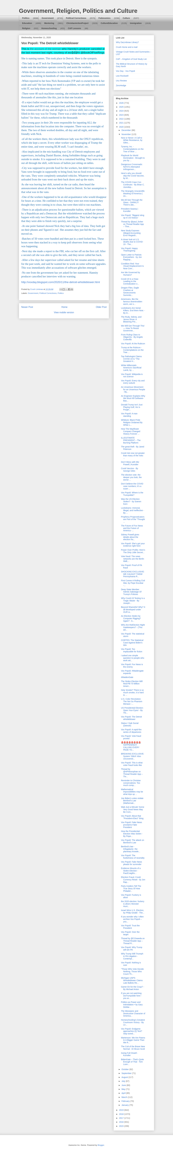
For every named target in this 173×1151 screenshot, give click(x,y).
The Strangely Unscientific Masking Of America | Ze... (133, 193)
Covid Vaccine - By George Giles (129, 469)
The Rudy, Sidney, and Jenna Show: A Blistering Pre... (131, 319)
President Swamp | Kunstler (129, 210)
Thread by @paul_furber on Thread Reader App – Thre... (132, 224)
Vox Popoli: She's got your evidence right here (133, 544)
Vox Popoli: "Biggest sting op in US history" (132, 216)
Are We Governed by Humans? (130, 273)
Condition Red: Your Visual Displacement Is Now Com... (132, 266)
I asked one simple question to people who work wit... (132, 658)
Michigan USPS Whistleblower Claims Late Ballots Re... (132, 980)
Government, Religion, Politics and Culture (78, 11)
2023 (121, 115)
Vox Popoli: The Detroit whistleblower (131, 718)
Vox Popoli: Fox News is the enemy (132, 665)
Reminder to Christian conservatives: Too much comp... (131, 783)
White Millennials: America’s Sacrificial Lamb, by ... (131, 367)
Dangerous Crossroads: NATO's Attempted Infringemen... (132, 166)
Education (27, 23)
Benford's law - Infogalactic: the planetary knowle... (130, 849)
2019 (121, 1110)
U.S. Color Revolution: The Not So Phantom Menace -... (131, 701)
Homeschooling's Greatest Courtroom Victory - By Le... (133, 1022)
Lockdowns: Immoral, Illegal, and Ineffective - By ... (132, 510)
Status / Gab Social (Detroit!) (129, 724)
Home (64, 307)
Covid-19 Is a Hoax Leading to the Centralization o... (130, 281)
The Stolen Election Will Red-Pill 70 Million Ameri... (132, 683)
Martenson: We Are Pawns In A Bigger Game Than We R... (133, 1040)
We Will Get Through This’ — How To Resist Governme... (133, 328)
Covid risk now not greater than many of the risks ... (133, 455)
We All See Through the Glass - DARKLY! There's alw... (131, 202)
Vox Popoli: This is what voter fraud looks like (132, 764)
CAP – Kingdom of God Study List (131, 59)
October (125, 1069)
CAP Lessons (74, 28)
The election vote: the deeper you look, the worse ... (131, 477)
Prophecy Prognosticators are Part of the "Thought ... (133, 519)
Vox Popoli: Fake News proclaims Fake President (131, 824)
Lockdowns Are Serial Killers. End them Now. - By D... (133, 310)
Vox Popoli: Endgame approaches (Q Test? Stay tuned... (131, 1031)
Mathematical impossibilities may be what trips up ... (132, 791)
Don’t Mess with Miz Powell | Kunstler (130, 463)
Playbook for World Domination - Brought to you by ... (133, 158)
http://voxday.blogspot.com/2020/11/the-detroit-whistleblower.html (60, 282)
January (125, 1105)
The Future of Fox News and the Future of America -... (132, 528)
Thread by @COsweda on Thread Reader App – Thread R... (133, 941)
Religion (26, 28)
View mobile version (64, 312)
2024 (121, 111)
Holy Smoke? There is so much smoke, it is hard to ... (132, 692)
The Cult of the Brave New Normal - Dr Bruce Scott (133, 1047)
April (123, 1093)
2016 (121, 1122)
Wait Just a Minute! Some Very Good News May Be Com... (132, 809)
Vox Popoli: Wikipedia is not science (132, 375)
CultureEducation (109, 23)
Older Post (101, 307)
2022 (121, 119)
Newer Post (27, 307)
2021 (121, 123)
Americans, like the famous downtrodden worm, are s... (131, 301)
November (126, 134)
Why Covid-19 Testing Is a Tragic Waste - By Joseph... (133, 600)
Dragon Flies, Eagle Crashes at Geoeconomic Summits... (130, 291)
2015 (121, 1126)
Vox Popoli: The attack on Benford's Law (132, 841)
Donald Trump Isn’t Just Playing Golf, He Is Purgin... (131, 407)
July (123, 1081)
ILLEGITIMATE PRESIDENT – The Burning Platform (131, 440)
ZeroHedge (121, 85)
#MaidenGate (127, 677)
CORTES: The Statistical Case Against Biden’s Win (132, 642)
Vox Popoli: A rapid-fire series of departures (131, 730)
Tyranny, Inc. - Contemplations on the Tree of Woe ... (132, 149)
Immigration (136, 23)
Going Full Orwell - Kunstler (129, 1054)
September (126, 1073)
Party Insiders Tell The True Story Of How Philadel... (131, 888)
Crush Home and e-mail (126, 47)
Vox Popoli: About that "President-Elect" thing (132, 817)
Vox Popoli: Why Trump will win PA (131, 948)
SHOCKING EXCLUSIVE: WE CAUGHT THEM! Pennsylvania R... (132, 574)
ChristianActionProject (77, 23)
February (125, 1101)
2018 (121, 1114)
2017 (121, 1118)
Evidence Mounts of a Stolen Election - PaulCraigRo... (131, 870)
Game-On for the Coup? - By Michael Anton (132, 988)
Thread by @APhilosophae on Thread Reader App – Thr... (132, 773)
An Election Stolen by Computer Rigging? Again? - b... (131, 618)
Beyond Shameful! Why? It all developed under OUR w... (133, 609)
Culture (126, 18)
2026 (121, 103)
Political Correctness (76, 18)
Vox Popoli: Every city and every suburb (133, 381)
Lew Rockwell (122, 76)
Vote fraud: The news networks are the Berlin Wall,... (132, 558)
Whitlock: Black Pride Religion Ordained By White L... (131, 422)
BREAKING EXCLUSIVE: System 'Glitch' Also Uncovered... (132, 756)
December (126, 130)
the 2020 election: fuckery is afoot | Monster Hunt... (132, 903)
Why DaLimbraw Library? (127, 42)
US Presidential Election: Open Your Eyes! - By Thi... (132, 710)
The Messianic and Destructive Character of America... (133, 1013)
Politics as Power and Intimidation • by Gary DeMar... (132, 1004)
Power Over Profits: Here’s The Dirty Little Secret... (133, 551)
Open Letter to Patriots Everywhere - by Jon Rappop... (131, 257)
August (124, 1077)
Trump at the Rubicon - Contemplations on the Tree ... (132, 350)
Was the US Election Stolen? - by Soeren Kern (131, 501)
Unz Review (121, 80)
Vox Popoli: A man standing (129, 414)
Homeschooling (49, 28)
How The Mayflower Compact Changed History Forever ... (130, 431)
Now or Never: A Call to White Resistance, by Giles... (131, 140)
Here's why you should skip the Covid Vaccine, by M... (132, 175)
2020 (121, 127)
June (123, 1085)
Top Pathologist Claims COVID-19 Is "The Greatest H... (131, 359)
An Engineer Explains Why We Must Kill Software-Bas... (133, 398)
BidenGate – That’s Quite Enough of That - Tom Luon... (132, 1062)
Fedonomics (104, 18)
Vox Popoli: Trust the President (130, 926)
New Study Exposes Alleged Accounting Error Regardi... (131, 233)
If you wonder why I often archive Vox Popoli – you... (132, 919)
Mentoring (49, 23)
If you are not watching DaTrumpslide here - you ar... (131, 995)
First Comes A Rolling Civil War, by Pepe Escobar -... (133, 583)
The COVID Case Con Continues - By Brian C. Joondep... (132, 184)
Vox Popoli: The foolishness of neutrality (132, 856)
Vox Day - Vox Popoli (125, 71)
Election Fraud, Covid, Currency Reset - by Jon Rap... (133, 879)
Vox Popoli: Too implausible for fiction (131, 650)
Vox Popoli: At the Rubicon (133, 343)
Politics (25, 18)
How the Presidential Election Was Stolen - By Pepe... (132, 833)
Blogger (101, 1145)
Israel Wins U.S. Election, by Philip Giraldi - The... (132, 911)
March (124, 1097)
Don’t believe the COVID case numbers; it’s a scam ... (132, 486)
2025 (121, 107)
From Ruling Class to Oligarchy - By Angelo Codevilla (132, 337)
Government (48, 18)
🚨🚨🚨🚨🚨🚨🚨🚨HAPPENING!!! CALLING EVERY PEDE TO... (131, 746)
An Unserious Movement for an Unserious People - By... (133, 389)
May (123, 1089)
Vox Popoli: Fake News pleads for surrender (131, 863)
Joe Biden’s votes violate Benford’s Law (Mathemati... (132, 800)
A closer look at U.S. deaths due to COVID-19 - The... (132, 242)
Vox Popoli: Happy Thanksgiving (129, 249)
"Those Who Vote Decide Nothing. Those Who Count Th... (132, 971)
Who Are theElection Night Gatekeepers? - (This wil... (133, 627)
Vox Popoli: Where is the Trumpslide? (132, 493)
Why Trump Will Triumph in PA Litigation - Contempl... (132, 956)
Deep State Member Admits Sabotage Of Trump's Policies (131, 592)
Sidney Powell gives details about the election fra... (130, 537)
